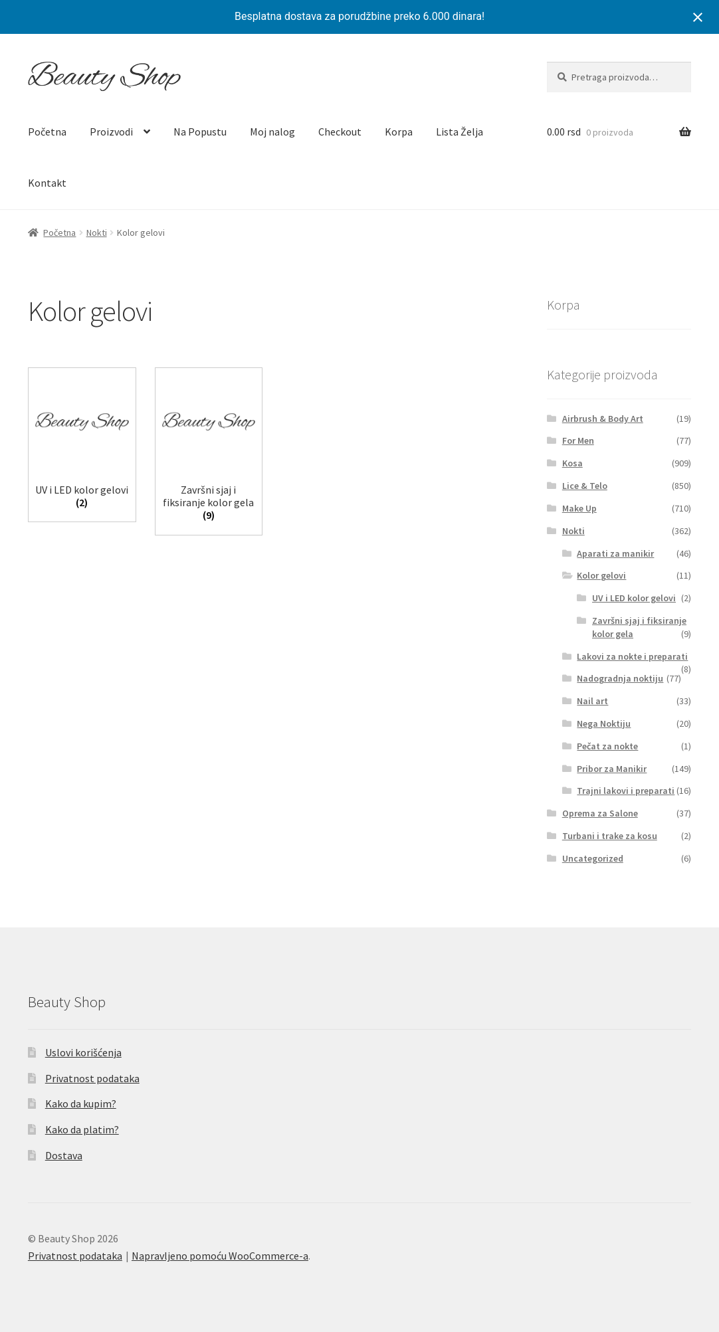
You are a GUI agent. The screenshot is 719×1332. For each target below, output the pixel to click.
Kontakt (47, 182)
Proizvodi (111, 131)
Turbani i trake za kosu (609, 836)
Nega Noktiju (604, 723)
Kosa (572, 463)
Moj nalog (272, 131)
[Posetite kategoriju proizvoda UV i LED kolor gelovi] (82, 442)
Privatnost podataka (92, 1078)
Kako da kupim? (80, 1103)
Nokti (96, 232)
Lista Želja (459, 131)
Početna (47, 131)
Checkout (339, 131)
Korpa (399, 131)
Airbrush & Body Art (602, 419)
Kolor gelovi (601, 575)
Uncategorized (592, 858)
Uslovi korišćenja (83, 1052)
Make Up (579, 508)
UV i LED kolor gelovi (634, 598)
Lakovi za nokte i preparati (632, 656)
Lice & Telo (584, 486)
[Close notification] (698, 17)
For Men (578, 440)
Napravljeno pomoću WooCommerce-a (220, 1255)
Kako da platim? (82, 1129)
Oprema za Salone (600, 813)
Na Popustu (200, 131)
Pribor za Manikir (612, 769)
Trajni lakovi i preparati (625, 791)
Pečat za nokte (607, 746)
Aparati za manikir (615, 553)
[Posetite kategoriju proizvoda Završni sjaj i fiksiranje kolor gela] (209, 448)
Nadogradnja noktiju (620, 678)
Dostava (63, 1155)
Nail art (592, 701)
